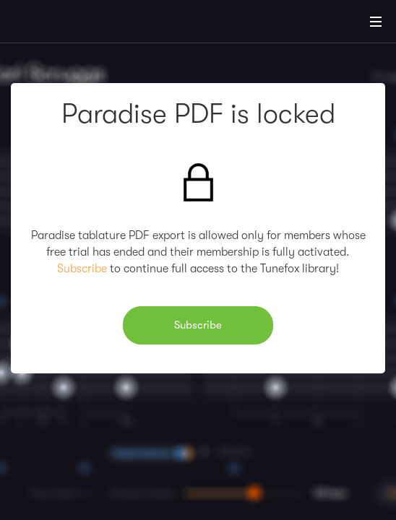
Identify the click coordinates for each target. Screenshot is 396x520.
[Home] (57, 23)
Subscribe (82, 268)
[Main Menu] (375, 21)
